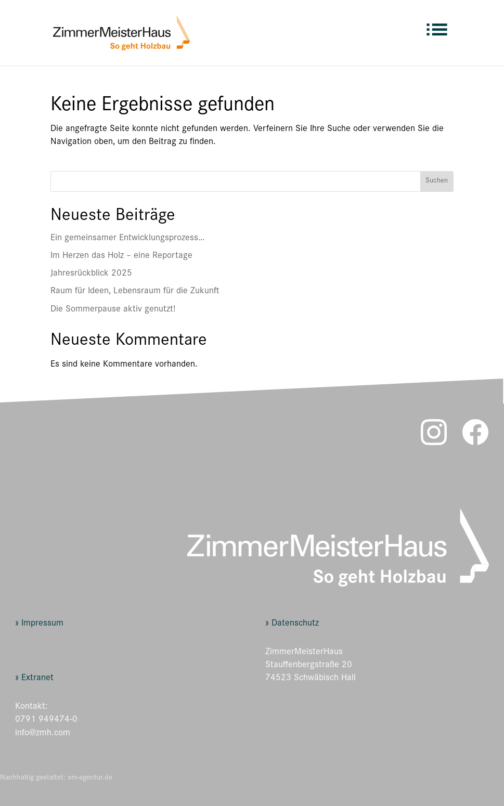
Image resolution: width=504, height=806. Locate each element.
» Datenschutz (292, 624)
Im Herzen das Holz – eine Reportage (121, 256)
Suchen (436, 181)
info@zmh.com (42, 733)
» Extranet (34, 678)
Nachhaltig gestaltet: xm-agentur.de (56, 778)
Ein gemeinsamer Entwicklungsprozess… (127, 238)
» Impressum (39, 624)
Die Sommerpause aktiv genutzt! (112, 310)
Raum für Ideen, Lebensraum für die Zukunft (134, 291)
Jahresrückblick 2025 (91, 274)
